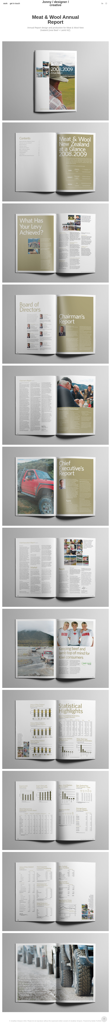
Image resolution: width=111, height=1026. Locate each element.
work (5, 3)
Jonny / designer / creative (56, 3)
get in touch (15, 3)
